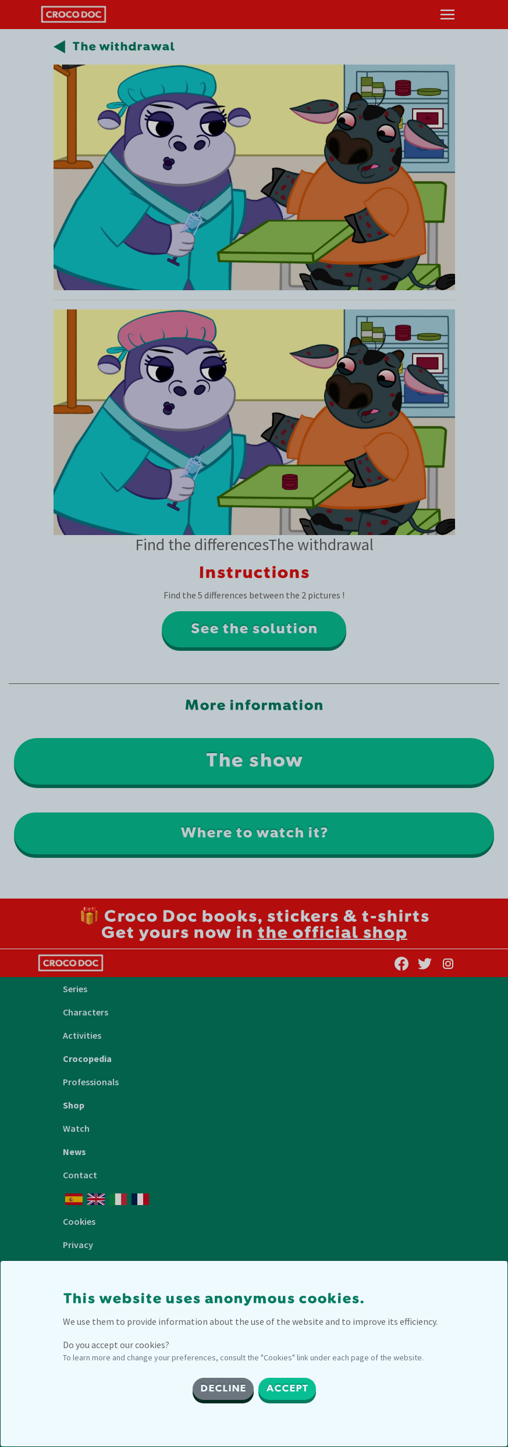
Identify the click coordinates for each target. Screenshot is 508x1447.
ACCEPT (287, 1388)
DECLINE (223, 1388)
